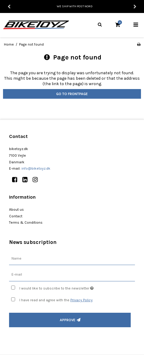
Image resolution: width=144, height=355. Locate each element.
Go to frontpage (72, 94)
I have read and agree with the (56, 300)
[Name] (72, 258)
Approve (67, 320)
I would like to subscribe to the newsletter (63, 286)
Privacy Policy (81, 300)
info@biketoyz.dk (35, 168)
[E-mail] (72, 274)
